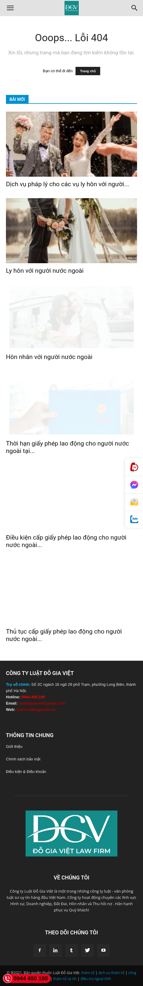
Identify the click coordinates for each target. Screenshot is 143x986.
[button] (10, 8)
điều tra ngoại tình (96, 978)
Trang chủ (88, 71)
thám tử (88, 972)
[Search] (134, 8)
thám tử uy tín (65, 978)
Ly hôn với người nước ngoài (45, 270)
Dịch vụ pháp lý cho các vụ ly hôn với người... (67, 184)
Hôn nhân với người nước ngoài (49, 356)
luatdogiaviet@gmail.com (42, 703)
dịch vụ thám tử (111, 972)
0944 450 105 (25, 978)
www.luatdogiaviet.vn (36, 709)
